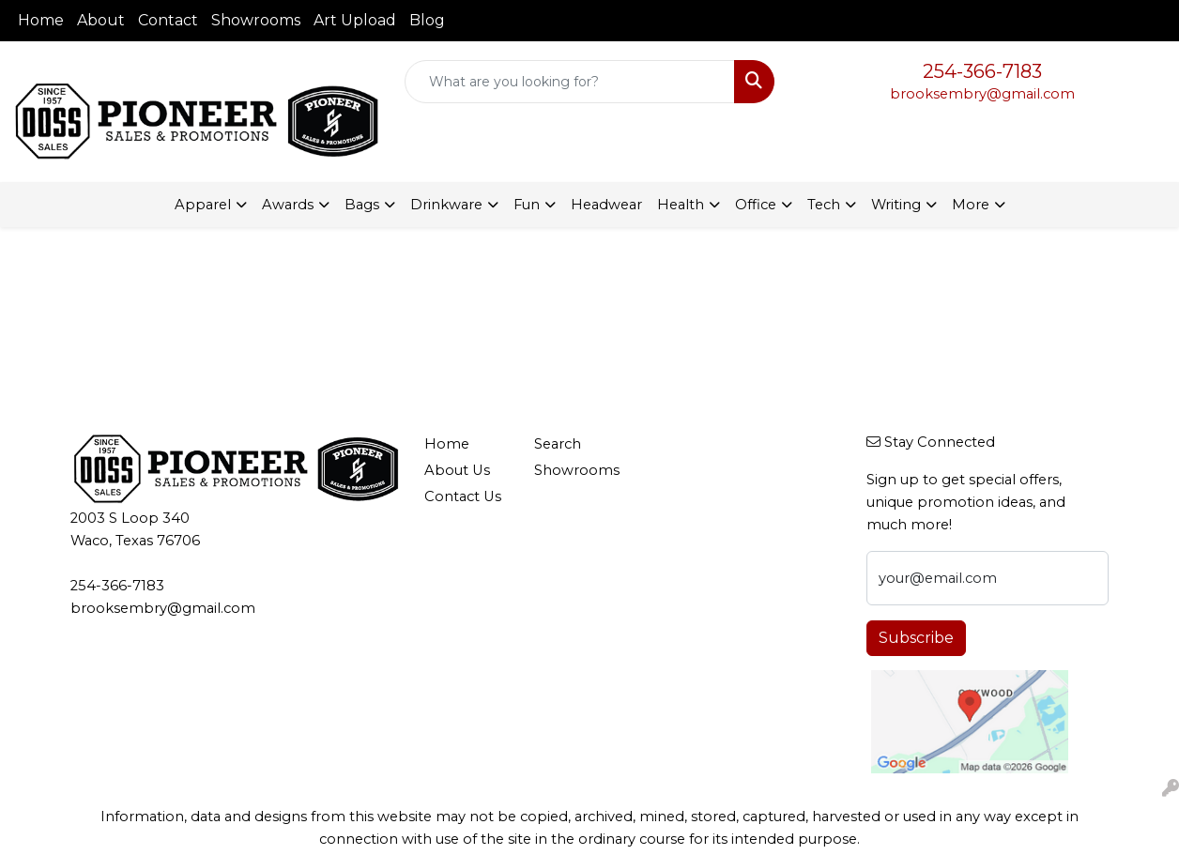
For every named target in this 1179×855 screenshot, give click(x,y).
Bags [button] (362, 204)
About (101, 20)
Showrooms (255, 20)
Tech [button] (823, 204)
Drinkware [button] (446, 204)
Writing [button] (896, 204)
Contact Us (462, 496)
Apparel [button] (203, 204)
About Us (457, 470)
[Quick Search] (570, 81)
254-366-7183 (982, 71)
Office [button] (755, 204)
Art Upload (355, 20)
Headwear (606, 204)
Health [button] (680, 204)
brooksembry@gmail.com (982, 93)
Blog (427, 20)
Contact (168, 20)
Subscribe (916, 638)
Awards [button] (288, 204)
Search (557, 443)
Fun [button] (526, 204)
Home (41, 20)
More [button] (970, 204)
